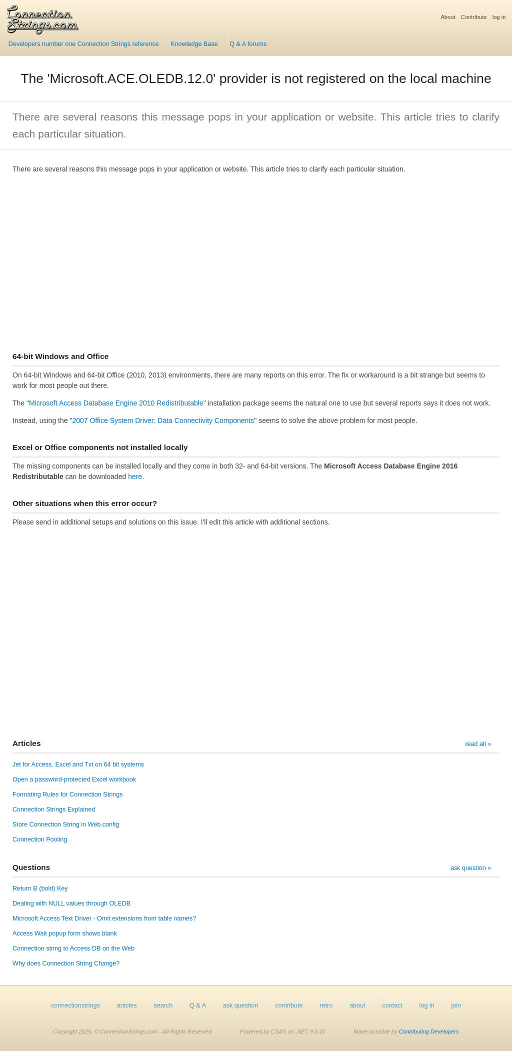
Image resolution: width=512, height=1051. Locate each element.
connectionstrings (75, 1005)
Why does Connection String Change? (66, 963)
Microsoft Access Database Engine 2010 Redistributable (116, 403)
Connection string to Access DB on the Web (73, 948)
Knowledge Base (194, 44)
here (135, 476)
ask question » (470, 868)
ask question (240, 1005)
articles (127, 1005)
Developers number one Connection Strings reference (83, 44)
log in (499, 17)
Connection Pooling (39, 839)
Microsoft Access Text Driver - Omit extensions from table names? (104, 918)
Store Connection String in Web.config (65, 824)
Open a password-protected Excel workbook (74, 779)
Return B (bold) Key (40, 888)
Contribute (474, 17)
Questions (31, 867)
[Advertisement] (256, 258)
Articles (26, 743)
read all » (478, 744)
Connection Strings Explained (53, 809)
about (358, 1005)
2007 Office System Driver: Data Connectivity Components (163, 420)
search (163, 1005)
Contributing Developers (429, 1031)
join (457, 1005)
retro (326, 1005)
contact (392, 1005)
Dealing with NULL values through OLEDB (71, 903)
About (447, 17)
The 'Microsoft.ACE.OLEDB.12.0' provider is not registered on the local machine (255, 78)
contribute (288, 1005)
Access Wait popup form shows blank (64, 933)
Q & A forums (248, 44)
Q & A (198, 1005)
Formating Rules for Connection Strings (67, 794)
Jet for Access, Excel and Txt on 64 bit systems (78, 764)
